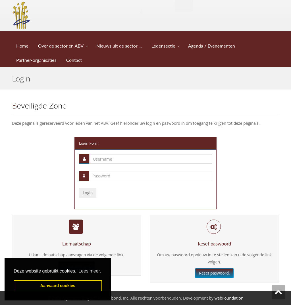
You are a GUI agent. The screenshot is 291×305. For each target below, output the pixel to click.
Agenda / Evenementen (212, 45)
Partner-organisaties (37, 60)
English (183, 5)
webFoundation (229, 298)
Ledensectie (163, 45)
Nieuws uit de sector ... (119, 45)
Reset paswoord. (214, 273)
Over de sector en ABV (61, 45)
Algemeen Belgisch (88, 10)
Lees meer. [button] (89, 271)
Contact (74, 60)
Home (23, 45)
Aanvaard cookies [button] (57, 285)
